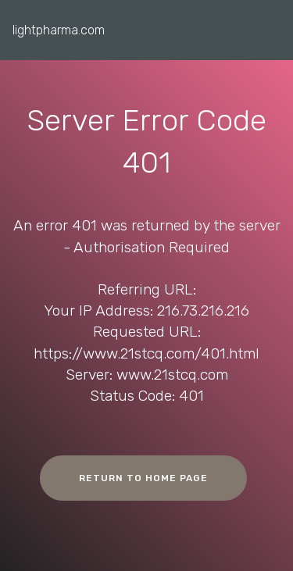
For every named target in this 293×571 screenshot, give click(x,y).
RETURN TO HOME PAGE (143, 478)
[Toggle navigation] (268, 26)
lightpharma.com (59, 30)
